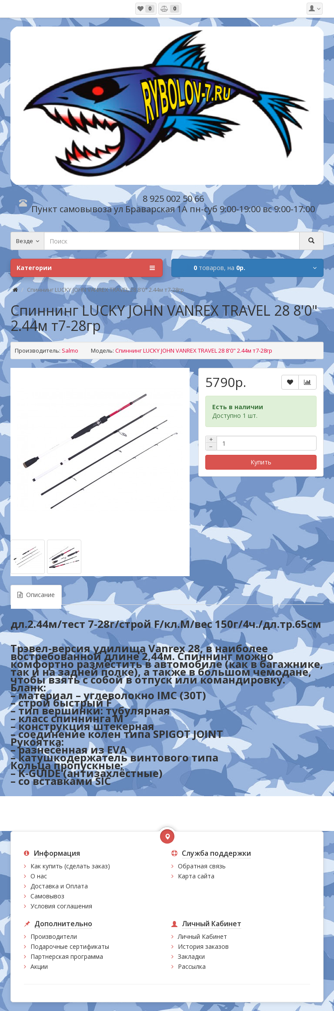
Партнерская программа (66, 956)
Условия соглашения (61, 906)
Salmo (70, 350)
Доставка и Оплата (59, 886)
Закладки (191, 956)
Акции (39, 966)
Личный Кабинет (202, 936)
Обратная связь (202, 866)
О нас (38, 876)
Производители (53, 936)
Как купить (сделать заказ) (70, 866)
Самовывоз (47, 896)
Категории (86, 268)
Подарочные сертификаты (69, 946)
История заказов (203, 946)
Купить (260, 462)
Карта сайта (196, 876)
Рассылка (192, 966)
